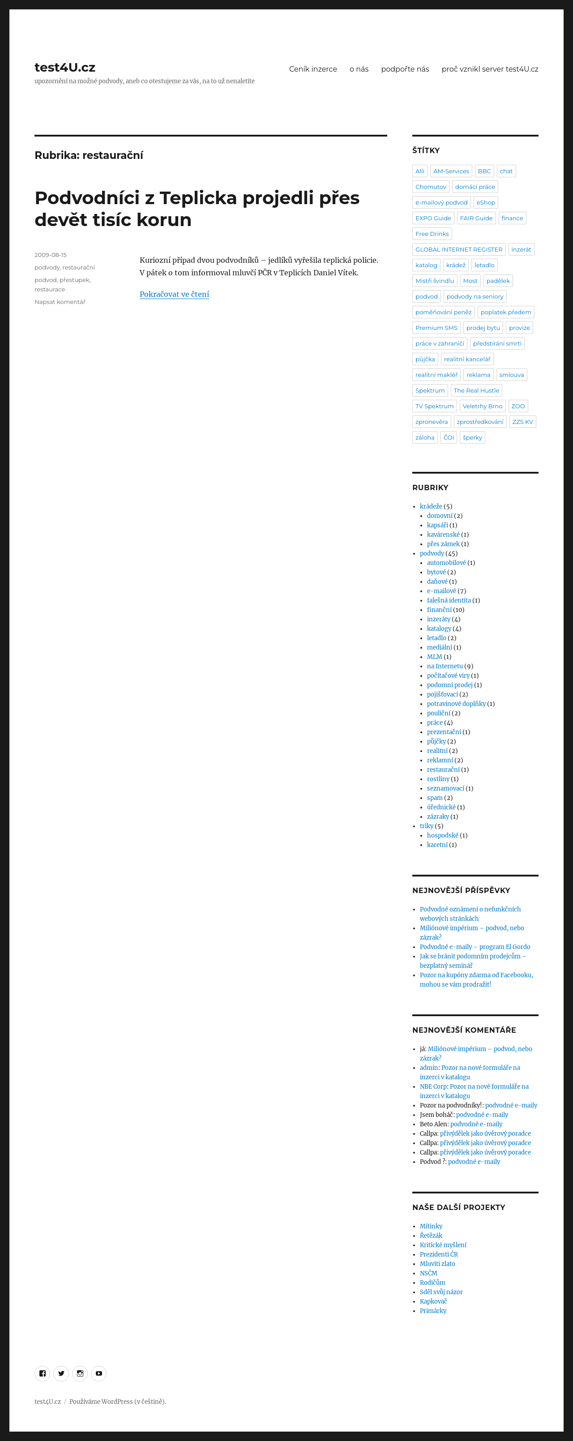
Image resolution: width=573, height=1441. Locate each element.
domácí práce (475, 186)
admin (429, 1068)
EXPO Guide (433, 218)
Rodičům (432, 1283)
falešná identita (449, 600)
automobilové (446, 563)
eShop (486, 202)
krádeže (431, 506)
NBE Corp (433, 1086)
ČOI (449, 437)
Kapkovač (433, 1301)
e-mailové (441, 591)
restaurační (79, 267)
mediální (439, 647)
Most (470, 280)
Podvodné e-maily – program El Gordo (475, 947)
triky (426, 826)
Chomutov (430, 186)
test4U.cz (64, 67)
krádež (456, 265)
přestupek (75, 279)
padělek (498, 280)
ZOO (518, 406)
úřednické (441, 807)
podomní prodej (450, 685)
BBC (484, 171)
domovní (440, 516)
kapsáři (437, 525)
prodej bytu (483, 327)
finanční (439, 610)
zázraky (438, 817)
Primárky (433, 1311)
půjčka (425, 359)
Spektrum (430, 390)
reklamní (440, 760)
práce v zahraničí (439, 343)
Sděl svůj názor (441, 1292)
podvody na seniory (475, 296)
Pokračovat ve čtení (174, 294)
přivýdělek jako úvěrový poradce (485, 1133)
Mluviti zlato (437, 1264)
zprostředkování (480, 421)
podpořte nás (405, 69)
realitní (437, 751)
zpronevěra (431, 421)
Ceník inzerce (313, 69)
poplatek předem (506, 312)
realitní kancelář (467, 359)
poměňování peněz (443, 312)
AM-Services (451, 171)
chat (506, 171)
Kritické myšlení (443, 1245)
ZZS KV (523, 421)
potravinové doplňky (456, 704)
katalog (426, 265)
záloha (424, 437)
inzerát (521, 249)
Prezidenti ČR (439, 1254)
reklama (478, 374)
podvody (47, 267)
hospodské (442, 835)
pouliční (438, 713)
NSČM (428, 1273)
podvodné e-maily (511, 1105)
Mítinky (431, 1226)
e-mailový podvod (441, 202)
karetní (437, 845)
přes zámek (443, 544)
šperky (472, 437)
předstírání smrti (497, 343)
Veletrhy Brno (483, 406)
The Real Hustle (476, 390)
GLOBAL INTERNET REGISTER (458, 249)
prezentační (444, 732)
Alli (419, 171)
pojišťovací (442, 694)
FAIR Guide (476, 218)
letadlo (485, 265)
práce (435, 723)
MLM (434, 657)
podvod (45, 279)
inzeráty (438, 619)
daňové (437, 582)
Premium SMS (436, 327)
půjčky (436, 741)
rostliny (438, 779)
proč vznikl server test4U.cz (490, 69)
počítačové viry (448, 676)
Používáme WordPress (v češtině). (117, 1402)
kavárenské (443, 535)
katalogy (439, 629)
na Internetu (445, 666)
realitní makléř (436, 374)
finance (512, 218)
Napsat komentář (60, 301)
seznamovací (445, 788)
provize (519, 327)
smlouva (512, 374)
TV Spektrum (434, 406)
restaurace (49, 289)
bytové (436, 572)
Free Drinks (432, 233)
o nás (359, 69)
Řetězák (431, 1236)
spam (435, 798)
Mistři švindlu (434, 280)
